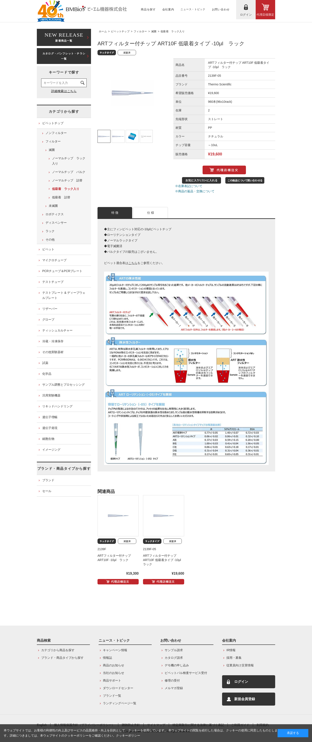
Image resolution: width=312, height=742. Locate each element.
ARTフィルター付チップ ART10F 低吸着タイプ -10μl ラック (163, 560)
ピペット (48, 249)
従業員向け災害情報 (240, 665)
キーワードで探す (64, 72)
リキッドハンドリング (57, 406)
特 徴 (115, 212)
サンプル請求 (174, 650)
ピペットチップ (120, 31)
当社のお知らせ (113, 673)
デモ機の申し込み (177, 665)
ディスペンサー (56, 222)
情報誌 (107, 657)
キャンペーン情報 (115, 650)
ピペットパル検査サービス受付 (186, 673)
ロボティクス (55, 214)
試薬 (45, 363)
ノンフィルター (56, 133)
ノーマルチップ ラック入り (68, 161)
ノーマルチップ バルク (68, 172)
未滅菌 (53, 205)
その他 (50, 239)
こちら (132, 263)
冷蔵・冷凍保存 (52, 341)
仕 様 (150, 212)
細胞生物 (48, 438)
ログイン (241, 681)
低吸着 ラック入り (173, 31)
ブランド (48, 480)
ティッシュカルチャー (57, 330)
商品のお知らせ (113, 665)
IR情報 (231, 650)
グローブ (48, 319)
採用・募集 (234, 657)
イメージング (51, 449)
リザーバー (49, 308)
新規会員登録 (244, 699)
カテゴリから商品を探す (58, 650)
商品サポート (112, 680)
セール (46, 491)
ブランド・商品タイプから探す (64, 468)
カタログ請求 (174, 657)
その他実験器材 (52, 352)
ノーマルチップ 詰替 (67, 180)
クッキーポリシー (128, 735)
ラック (50, 231)
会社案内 (229, 640)
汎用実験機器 (51, 395)
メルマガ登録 (174, 688)
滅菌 (154, 31)
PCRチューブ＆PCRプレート (62, 271)
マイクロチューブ (54, 260)
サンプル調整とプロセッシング (63, 384)
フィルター (140, 31)
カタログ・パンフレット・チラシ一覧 (63, 56)
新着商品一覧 (64, 37)
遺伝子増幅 (49, 417)
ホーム (103, 31)
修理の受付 (172, 680)
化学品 (46, 373)
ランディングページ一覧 (119, 703)
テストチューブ (52, 282)
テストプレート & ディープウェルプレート (63, 295)
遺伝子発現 (49, 428)
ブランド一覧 (112, 695)
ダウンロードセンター (118, 688)
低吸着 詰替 (61, 197)
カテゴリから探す (64, 111)
